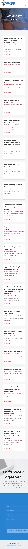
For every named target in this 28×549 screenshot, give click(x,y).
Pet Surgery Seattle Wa (12, 369)
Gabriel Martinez (10, 415)
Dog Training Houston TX (13, 351)
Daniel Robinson (10, 211)
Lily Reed (8, 64)
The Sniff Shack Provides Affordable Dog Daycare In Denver (13, 207)
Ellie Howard (9, 353)
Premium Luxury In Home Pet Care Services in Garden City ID (13, 40)
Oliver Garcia (9, 149)
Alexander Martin (10, 231)
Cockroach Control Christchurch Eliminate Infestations (12, 389)
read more (7, 55)
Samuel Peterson (10, 44)
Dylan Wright (9, 189)
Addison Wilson (9, 335)
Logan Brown (9, 371)
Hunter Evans (9, 440)
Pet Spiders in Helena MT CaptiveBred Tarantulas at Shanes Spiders (13, 411)
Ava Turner (8, 84)
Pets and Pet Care (15, 64)
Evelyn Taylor (9, 169)
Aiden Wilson (9, 104)
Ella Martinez (9, 124)
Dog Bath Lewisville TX (12, 62)
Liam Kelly (8, 295)
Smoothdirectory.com (14, 546)
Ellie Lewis (8, 251)
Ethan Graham (9, 271)
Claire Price (8, 393)
